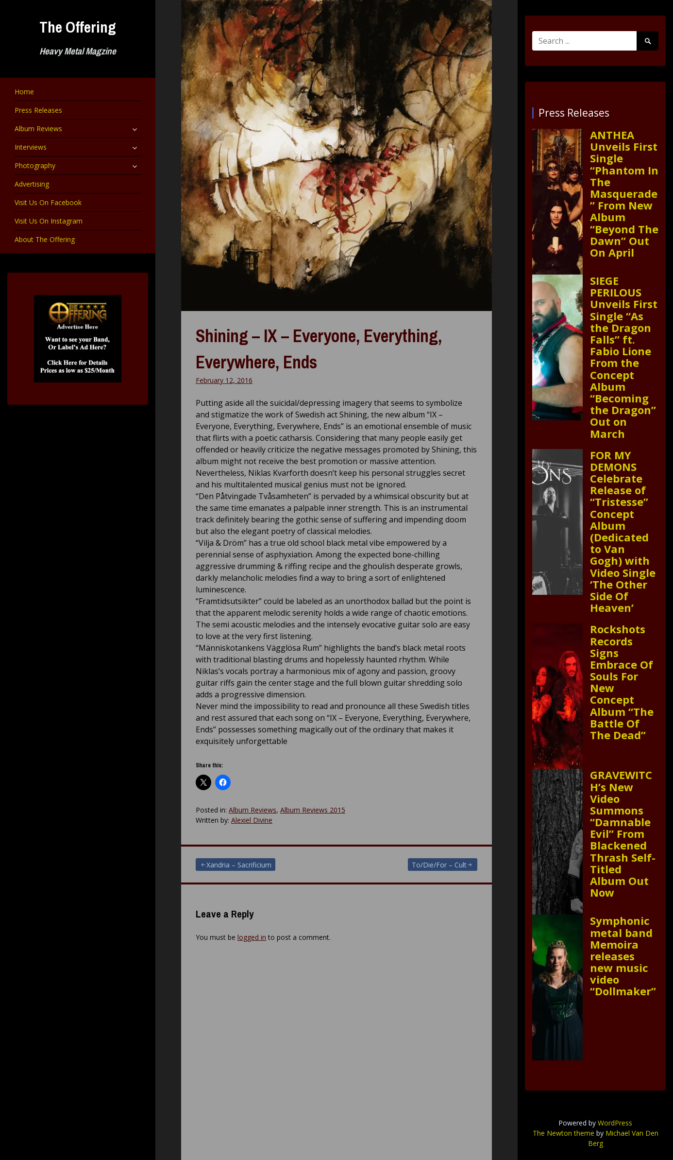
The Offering (77, 27)
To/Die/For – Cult (439, 864)
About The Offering (45, 239)
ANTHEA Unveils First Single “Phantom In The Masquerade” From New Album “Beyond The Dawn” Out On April (624, 193)
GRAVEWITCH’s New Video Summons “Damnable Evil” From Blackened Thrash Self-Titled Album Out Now (623, 833)
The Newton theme (563, 1133)
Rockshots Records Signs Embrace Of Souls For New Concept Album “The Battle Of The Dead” (622, 682)
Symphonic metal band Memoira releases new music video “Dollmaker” (623, 956)
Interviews (31, 147)
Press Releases (38, 110)
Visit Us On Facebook (48, 202)
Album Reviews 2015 (312, 809)
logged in (251, 937)
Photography (35, 165)
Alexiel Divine (251, 820)
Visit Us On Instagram (49, 220)
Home (24, 91)
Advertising (32, 184)
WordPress (615, 1122)
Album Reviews (38, 128)
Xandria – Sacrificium (238, 864)
